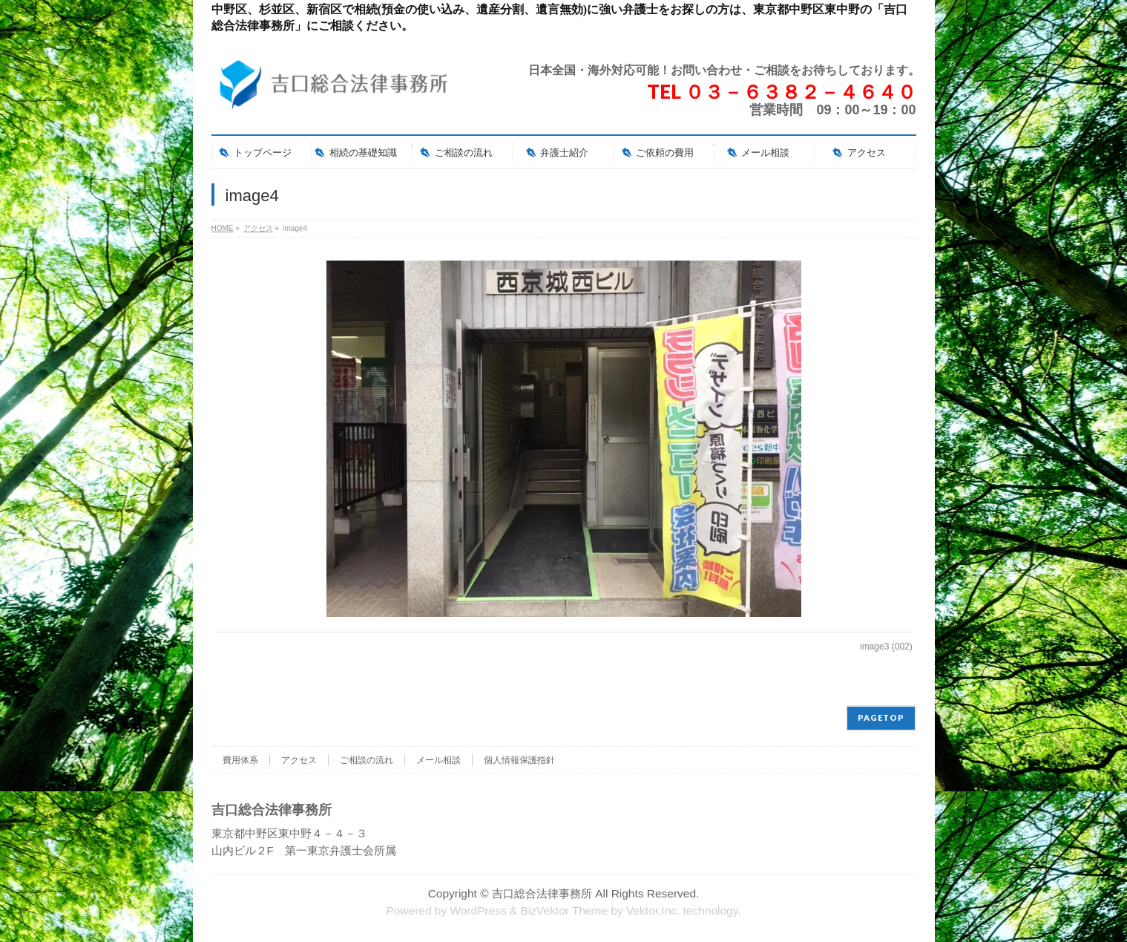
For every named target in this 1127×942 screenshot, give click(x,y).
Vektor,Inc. (653, 910)
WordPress (478, 910)
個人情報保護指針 (519, 760)
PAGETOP (881, 717)
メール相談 (438, 760)
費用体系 (240, 760)
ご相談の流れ (366, 760)
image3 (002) (886, 646)
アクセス (299, 760)
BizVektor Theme (564, 910)
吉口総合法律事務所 (542, 893)
